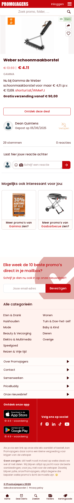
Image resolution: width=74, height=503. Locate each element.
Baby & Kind (51, 327)
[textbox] (34, 12)
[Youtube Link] (67, 424)
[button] (68, 26)
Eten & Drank (12, 315)
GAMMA (8, 74)
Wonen (48, 315)
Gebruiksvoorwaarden (15, 487)
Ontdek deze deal (37, 111)
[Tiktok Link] (59, 424)
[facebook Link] (41, 424)
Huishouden (11, 321)
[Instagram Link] (47, 424)
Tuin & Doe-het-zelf (57, 321)
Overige (48, 339)
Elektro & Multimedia (17, 339)
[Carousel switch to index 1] (37, 49)
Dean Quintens (26, 123)
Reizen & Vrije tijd (14, 352)
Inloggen (57, 4)
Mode (7, 327)
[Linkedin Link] (53, 424)
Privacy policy (35, 487)
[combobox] (37, 12)
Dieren (47, 333)
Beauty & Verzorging (17, 333)
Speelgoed (10, 345)
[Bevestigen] (66, 165)
